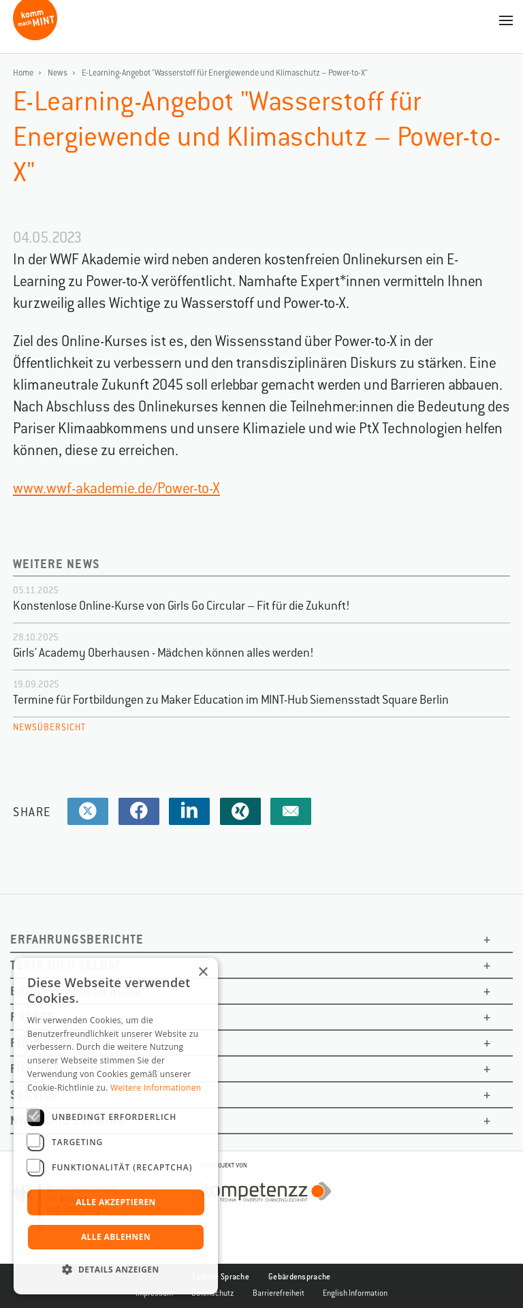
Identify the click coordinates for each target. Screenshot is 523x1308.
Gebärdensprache (299, 1276)
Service (34, 1094)
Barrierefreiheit (278, 1293)
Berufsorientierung (76, 991)
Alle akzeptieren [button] (116, 1202)
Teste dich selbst (65, 965)
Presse (32, 1017)
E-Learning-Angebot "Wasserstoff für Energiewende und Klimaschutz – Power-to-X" (225, 72)
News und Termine (67, 1120)
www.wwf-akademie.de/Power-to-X (116, 488)
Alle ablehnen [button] (115, 1237)
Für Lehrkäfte (57, 1042)
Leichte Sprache (221, 1276)
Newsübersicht (49, 727)
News (57, 72)
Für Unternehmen (67, 1068)
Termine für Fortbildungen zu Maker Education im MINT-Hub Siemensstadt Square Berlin (231, 699)
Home (23, 72)
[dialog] (116, 1126)
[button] (115, 1270)
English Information (355, 1293)
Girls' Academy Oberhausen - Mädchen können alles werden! (163, 652)
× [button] (202, 972)
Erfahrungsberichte (77, 939)
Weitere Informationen (156, 1087)
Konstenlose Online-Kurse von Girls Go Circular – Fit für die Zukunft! (181, 605)
